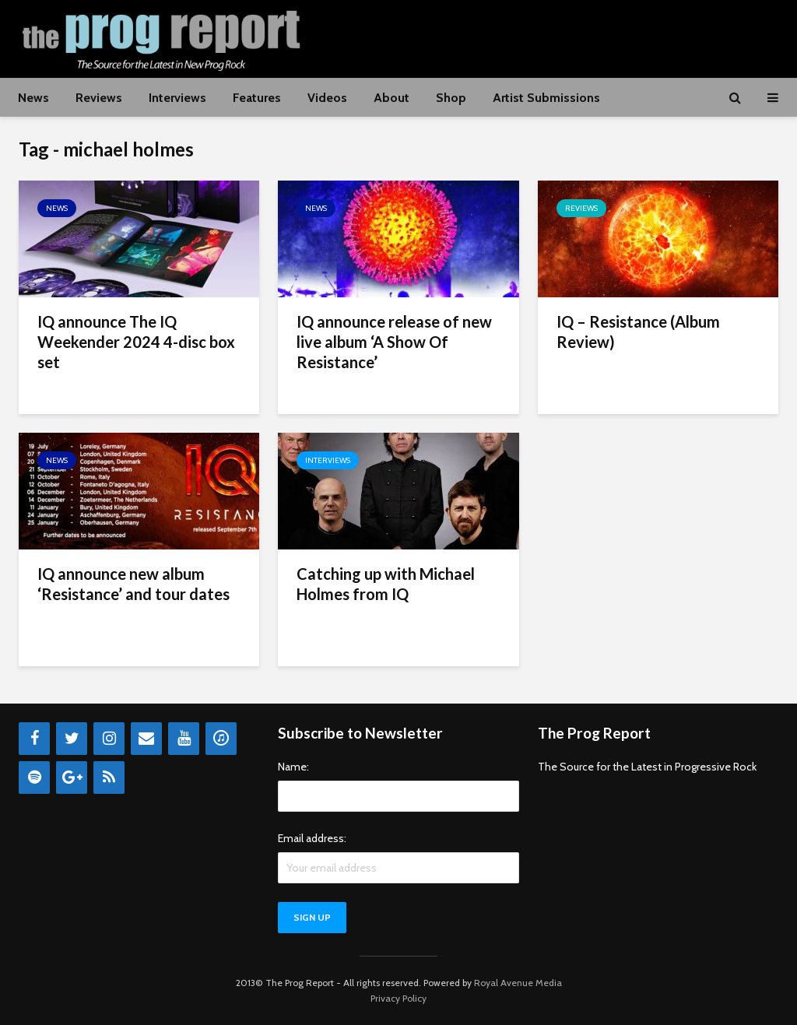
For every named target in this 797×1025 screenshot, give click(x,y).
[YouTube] (183, 738)
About (391, 97)
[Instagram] (109, 738)
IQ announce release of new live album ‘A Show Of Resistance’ (394, 341)
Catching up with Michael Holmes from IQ (386, 583)
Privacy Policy (398, 998)
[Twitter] (71, 738)
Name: (293, 767)
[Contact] (146, 738)
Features (257, 97)
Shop (451, 97)
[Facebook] (34, 738)
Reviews (98, 97)
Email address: (312, 838)
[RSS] (109, 777)
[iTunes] (221, 738)
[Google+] (71, 777)
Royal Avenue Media (518, 982)
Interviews (177, 97)
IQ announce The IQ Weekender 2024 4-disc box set (136, 341)
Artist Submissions (546, 97)
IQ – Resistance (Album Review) (638, 331)
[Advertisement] (495, 37)
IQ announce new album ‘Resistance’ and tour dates (133, 583)
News (33, 97)
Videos (327, 97)
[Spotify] (34, 777)
